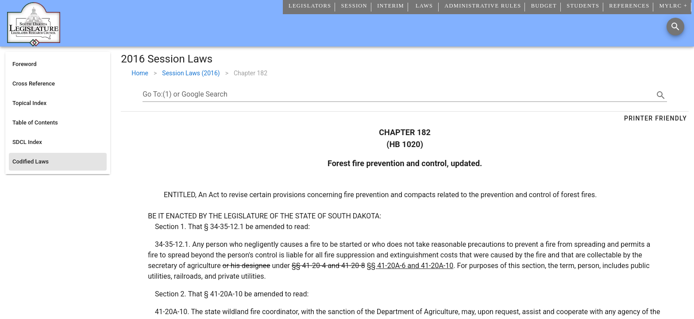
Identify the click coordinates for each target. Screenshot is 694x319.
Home (139, 73)
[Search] (675, 26)
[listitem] (58, 64)
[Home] (33, 43)
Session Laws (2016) (191, 73)
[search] (661, 95)
